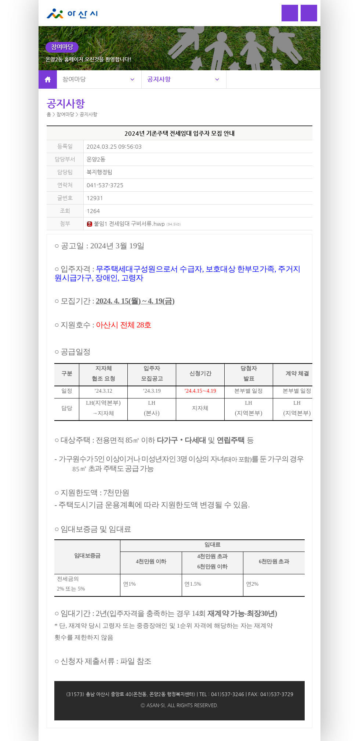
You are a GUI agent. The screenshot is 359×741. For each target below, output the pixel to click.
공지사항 (159, 79)
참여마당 (74, 79)
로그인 (290, 13)
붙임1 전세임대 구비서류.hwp (134, 223)
